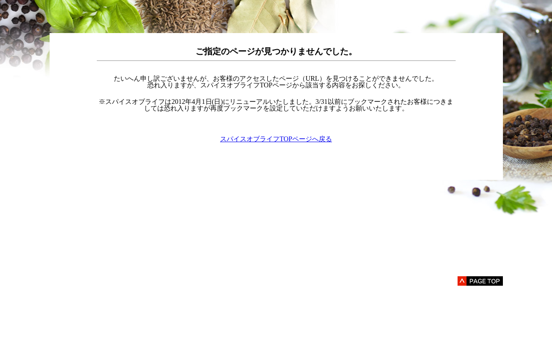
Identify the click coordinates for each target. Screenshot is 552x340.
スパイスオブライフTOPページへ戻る (276, 139)
